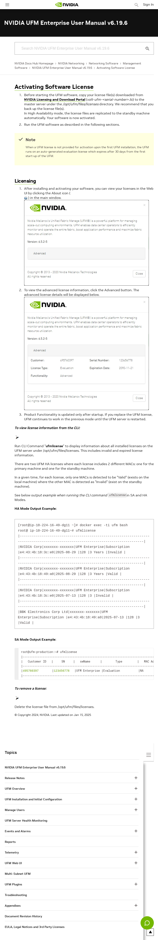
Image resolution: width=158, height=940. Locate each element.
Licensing (25, 181)
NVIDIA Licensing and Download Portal (54, 99)
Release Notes (15, 769)
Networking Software (103, 63)
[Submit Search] (145, 48)
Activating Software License (116, 68)
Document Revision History (23, 907)
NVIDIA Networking (71, 63)
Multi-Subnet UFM (18, 865)
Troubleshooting (16, 886)
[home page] (67, 5)
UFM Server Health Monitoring (26, 812)
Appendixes (13, 897)
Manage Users (15, 801)
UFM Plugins (13, 875)
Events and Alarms (18, 822)
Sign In (148, 4)
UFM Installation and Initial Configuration (33, 790)
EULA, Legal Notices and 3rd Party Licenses (34, 918)
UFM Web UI (13, 854)
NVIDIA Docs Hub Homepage (34, 63)
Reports (10, 833)
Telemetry (12, 844)
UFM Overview (15, 780)
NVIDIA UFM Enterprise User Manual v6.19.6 (62, 68)
